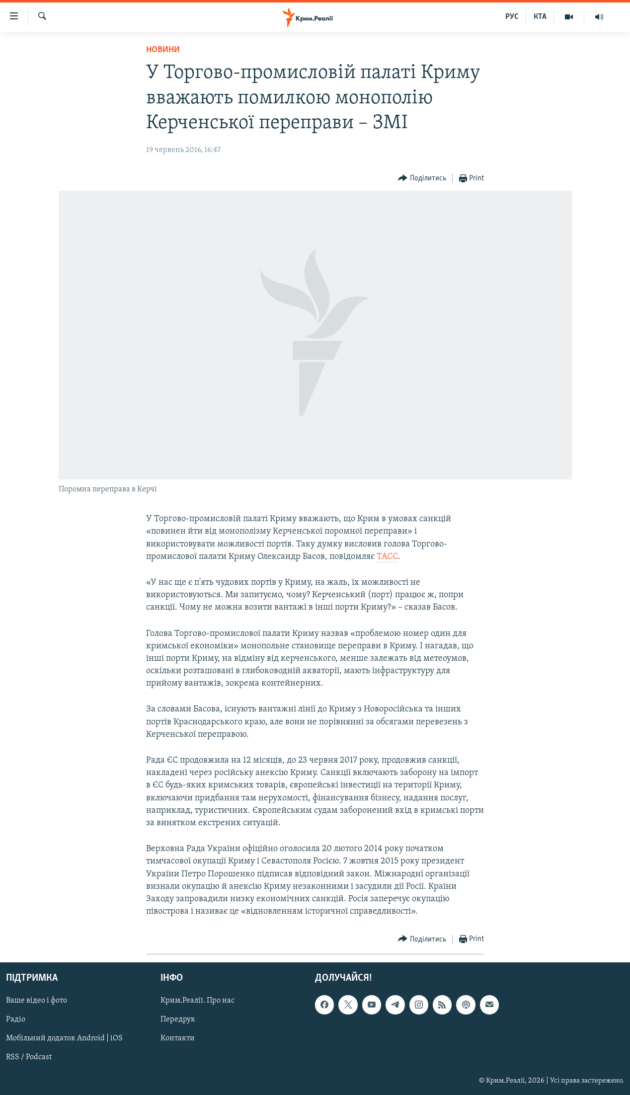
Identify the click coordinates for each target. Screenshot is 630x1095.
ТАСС (387, 556)
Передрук (177, 1020)
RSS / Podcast (29, 1058)
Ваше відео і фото (36, 1001)
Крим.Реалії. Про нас (197, 1001)
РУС (512, 17)
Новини (163, 50)
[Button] (422, 178)
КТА (540, 17)
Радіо (15, 1020)
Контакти (177, 1039)
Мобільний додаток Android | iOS (64, 1039)
